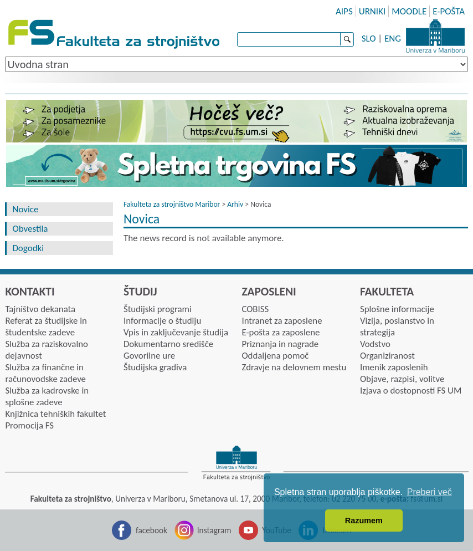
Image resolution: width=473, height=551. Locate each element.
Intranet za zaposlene (281, 320)
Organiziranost (387, 355)
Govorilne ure (149, 355)
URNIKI (372, 11)
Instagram (214, 530)
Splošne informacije (397, 309)
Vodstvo (375, 344)
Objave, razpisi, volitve (402, 379)
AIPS (344, 11)
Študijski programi (158, 309)
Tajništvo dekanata (40, 309)
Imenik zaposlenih (394, 367)
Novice (25, 209)
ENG (392, 38)
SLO (369, 38)
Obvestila (30, 228)
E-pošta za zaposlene (280, 332)
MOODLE (409, 11)
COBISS (255, 309)
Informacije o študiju (162, 320)
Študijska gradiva (155, 367)
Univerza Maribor (435, 36)
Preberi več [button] (429, 492)
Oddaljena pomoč (275, 355)
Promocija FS (29, 425)
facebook (151, 530)
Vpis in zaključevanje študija (176, 332)
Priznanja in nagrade (279, 344)
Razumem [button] (364, 520)
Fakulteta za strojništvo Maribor (172, 204)
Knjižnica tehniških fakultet (55, 414)
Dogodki (28, 248)
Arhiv (235, 204)
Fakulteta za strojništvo (115, 34)
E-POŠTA (449, 11)
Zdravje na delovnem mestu (293, 367)
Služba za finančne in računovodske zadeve (45, 373)
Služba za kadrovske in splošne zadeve (47, 396)
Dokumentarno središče (168, 344)
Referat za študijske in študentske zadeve (45, 326)
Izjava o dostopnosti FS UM (410, 390)
